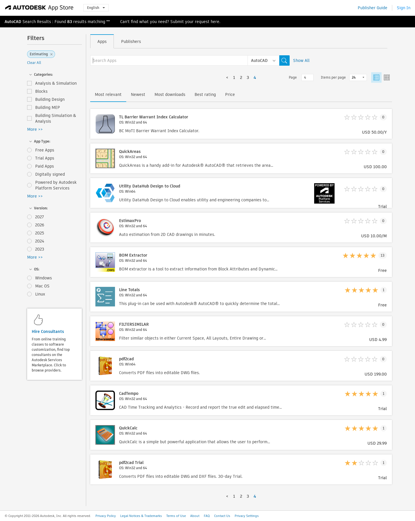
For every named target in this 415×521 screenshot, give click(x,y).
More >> (35, 129)
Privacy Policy (105, 516)
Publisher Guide (372, 8)
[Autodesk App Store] (39, 7)
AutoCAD (13, 21)
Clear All (34, 62)
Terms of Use (176, 516)
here (215, 21)
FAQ (207, 516)
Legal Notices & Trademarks (141, 516)
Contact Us (222, 516)
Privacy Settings (247, 516)
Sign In (403, 8)
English (96, 7)
